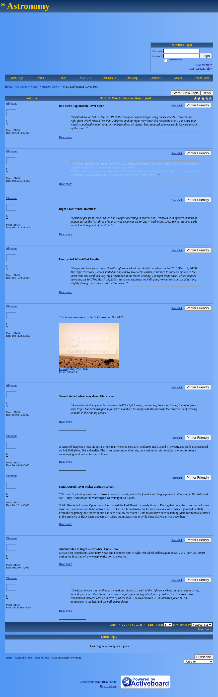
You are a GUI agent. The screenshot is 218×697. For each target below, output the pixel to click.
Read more (65, 137)
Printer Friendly (198, 105)
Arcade (178, 78)
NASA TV (86, 78)
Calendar (155, 78)
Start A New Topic (186, 93)
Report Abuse (108, 686)
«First (113, 624)
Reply (207, 93)
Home (8, 86)
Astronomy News (26, 86)
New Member (203, 65)
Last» (151, 624)
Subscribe (203, 657)
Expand (63, 369)
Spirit (208, 628)
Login (206, 56)
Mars (201, 628)
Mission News (50, 86)
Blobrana (11, 103)
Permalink (176, 105)
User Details (109, 78)
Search (40, 78)
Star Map (132, 78)
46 (141, 624)
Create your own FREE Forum (98, 682)
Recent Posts (201, 78)
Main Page (16, 78)
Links (63, 78)
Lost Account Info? (200, 68)
